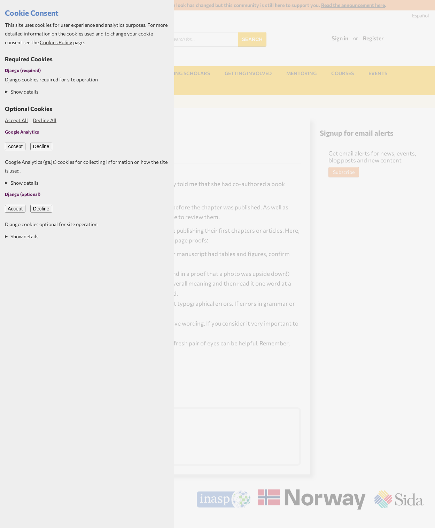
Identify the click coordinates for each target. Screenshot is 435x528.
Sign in (340, 38)
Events (377, 73)
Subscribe (344, 172)
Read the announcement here (353, 5)
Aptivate (417, 519)
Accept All (16, 120)
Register (373, 38)
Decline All (44, 120)
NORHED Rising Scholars (177, 73)
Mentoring (301, 73)
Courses (342, 73)
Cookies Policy (56, 42)
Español (420, 15)
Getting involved (248, 73)
